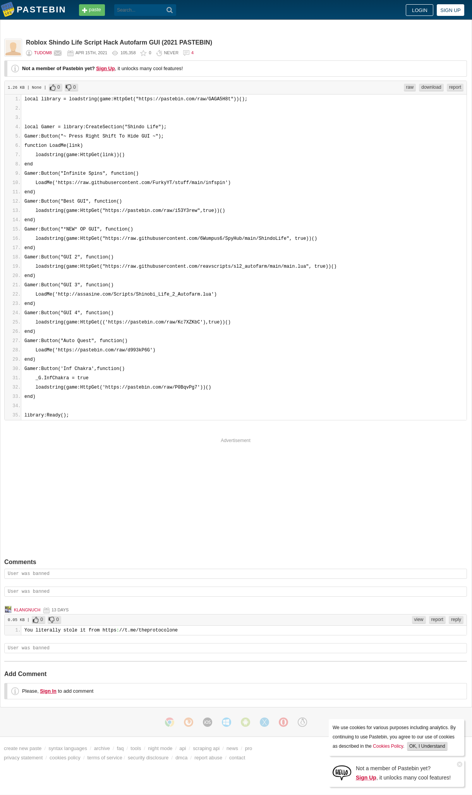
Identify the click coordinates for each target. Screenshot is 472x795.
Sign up (450, 10)
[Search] (169, 10)
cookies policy (65, 758)
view (419, 619)
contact (237, 758)
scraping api (206, 748)
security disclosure (148, 758)
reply (456, 619)
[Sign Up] (342, 772)
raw (410, 87)
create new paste (22, 748)
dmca (181, 758)
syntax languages (67, 748)
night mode (160, 748)
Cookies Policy (388, 746)
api (182, 748)
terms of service (105, 758)
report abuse (208, 758)
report (455, 87)
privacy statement (23, 758)
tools (135, 748)
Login (419, 10)
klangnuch (27, 609)
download (431, 87)
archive (102, 748)
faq (120, 748)
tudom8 (43, 52)
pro (248, 748)
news (232, 748)
